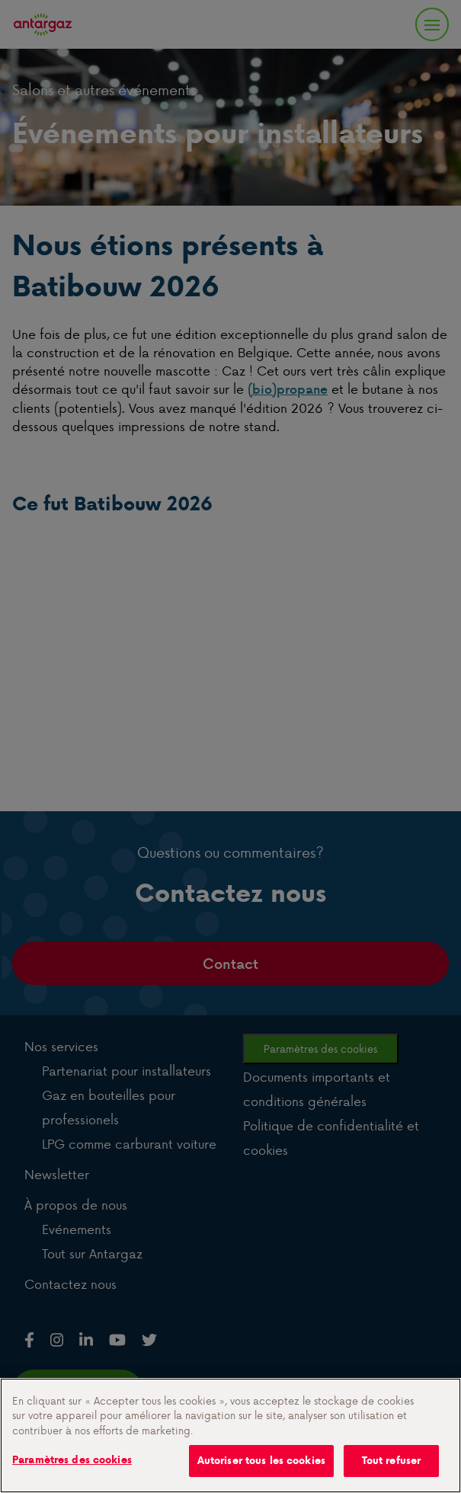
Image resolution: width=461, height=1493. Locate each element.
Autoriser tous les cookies (261, 1460)
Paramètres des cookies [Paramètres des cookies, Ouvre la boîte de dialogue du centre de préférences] (72, 1460)
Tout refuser (391, 1460)
